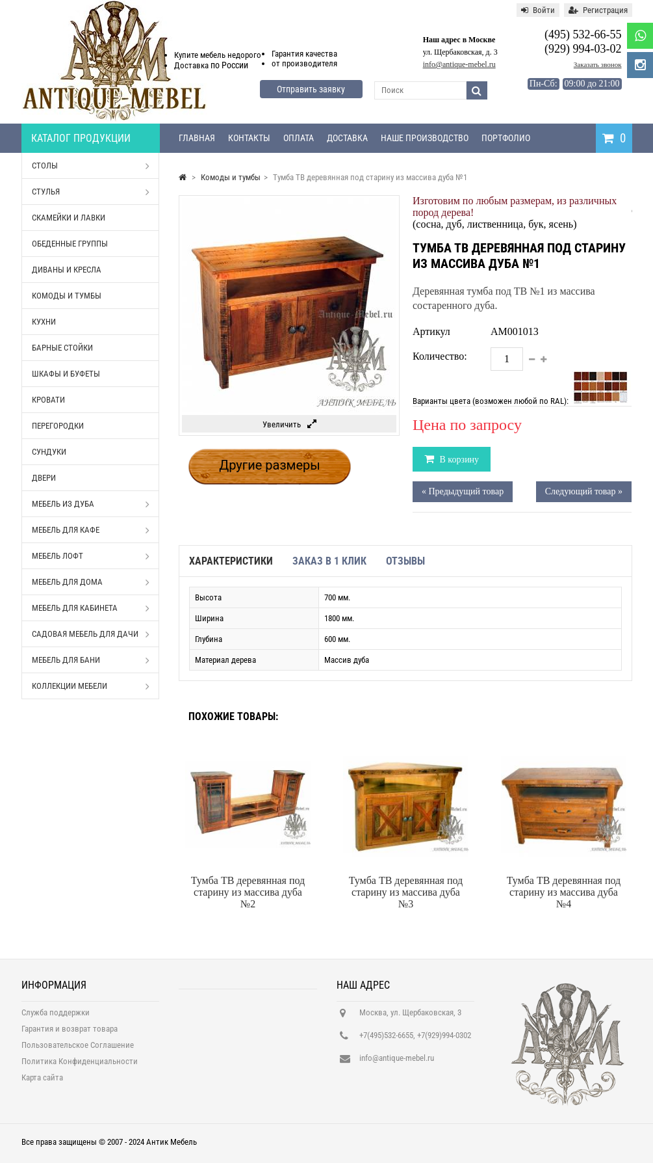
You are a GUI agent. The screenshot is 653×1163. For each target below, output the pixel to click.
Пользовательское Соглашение (77, 1052)
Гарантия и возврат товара (69, 1036)
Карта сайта (42, 1084)
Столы (91, 166)
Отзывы (405, 561)
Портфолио (505, 138)
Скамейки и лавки (68, 217)
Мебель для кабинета (91, 608)
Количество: (440, 356)
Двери (44, 478)
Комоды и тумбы (66, 296)
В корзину (458, 459)
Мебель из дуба (91, 504)
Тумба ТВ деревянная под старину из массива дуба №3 (406, 892)
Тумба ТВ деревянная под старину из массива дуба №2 (248, 892)
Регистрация (598, 10)
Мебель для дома (91, 582)
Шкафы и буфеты (66, 374)
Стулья (91, 192)
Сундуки (49, 452)
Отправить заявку (311, 89)
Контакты (249, 138)
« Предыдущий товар (463, 491)
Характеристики (231, 561)
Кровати (48, 400)
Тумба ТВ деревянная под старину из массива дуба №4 (564, 892)
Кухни (44, 322)
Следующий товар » (583, 491)
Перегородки (58, 426)
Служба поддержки (55, 1019)
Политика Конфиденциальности (79, 1068)
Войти (538, 10)
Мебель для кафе (91, 530)
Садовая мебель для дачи (91, 634)
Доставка (347, 138)
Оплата (298, 138)
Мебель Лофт (91, 556)
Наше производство (424, 138)
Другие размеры (269, 465)
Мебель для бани (91, 660)
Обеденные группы (70, 243)
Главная (197, 138)
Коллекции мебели (91, 686)
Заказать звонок (598, 64)
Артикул (431, 331)
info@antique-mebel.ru (459, 64)
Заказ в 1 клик (329, 561)
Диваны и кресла (66, 269)
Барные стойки (62, 348)
